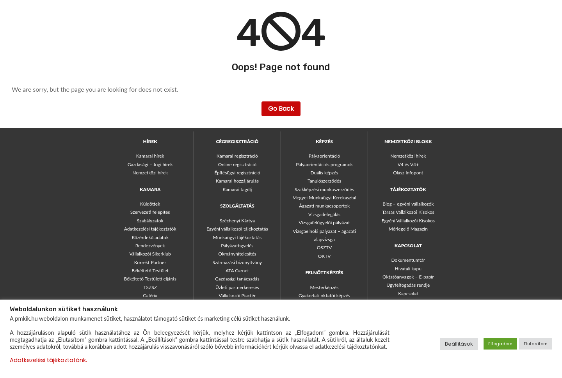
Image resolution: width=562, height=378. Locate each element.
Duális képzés (324, 173)
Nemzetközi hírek (150, 173)
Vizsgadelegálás (324, 214)
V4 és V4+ (408, 164)
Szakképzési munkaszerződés (324, 189)
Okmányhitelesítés (237, 254)
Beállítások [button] (459, 344)
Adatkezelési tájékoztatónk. (48, 360)
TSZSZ (150, 287)
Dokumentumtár (408, 260)
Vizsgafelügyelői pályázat (324, 222)
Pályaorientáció (324, 156)
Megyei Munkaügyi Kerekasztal (324, 198)
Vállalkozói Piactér (237, 295)
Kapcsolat (408, 293)
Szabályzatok (150, 221)
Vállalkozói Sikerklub (150, 254)
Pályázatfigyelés (237, 245)
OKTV (324, 256)
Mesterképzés (324, 287)
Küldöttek (150, 204)
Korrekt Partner (150, 262)
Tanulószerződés (324, 181)
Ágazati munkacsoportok (324, 206)
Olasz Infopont (408, 173)
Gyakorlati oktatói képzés (324, 295)
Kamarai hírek (150, 156)
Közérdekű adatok (150, 237)
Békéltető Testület (150, 270)
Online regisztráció (237, 164)
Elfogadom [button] (500, 344)
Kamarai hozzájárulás (237, 181)
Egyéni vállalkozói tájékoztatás (237, 229)
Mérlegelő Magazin (408, 229)
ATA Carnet (237, 270)
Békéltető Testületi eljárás (150, 279)
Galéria (150, 295)
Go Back (281, 108)
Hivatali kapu (408, 269)
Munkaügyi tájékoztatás (237, 237)
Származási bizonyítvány (237, 262)
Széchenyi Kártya (237, 221)
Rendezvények (150, 245)
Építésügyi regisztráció (237, 173)
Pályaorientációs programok (324, 164)
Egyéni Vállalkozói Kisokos (408, 221)
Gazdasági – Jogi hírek (150, 164)
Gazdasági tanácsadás (237, 279)
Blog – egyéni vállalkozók (408, 204)
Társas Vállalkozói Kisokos (408, 212)
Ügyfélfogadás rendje (408, 285)
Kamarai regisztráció (237, 156)
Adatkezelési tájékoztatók (150, 229)
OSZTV (324, 247)
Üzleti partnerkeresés (237, 287)
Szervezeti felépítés (150, 212)
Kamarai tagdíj (237, 189)
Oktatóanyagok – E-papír (408, 277)
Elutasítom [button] (536, 344)
